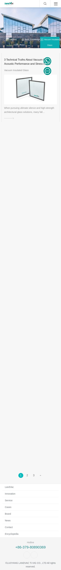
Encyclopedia (11, 534)
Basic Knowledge (30, 39)
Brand (8, 514)
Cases (8, 507)
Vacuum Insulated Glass (50, 42)
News (8, 520)
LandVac (11, 39)
